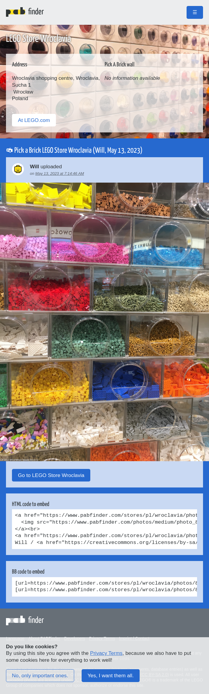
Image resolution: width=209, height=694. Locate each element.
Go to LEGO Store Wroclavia (51, 475)
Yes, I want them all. (111, 675)
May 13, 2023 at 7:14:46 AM (59, 173)
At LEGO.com (34, 120)
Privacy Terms (106, 653)
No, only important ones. (40, 675)
